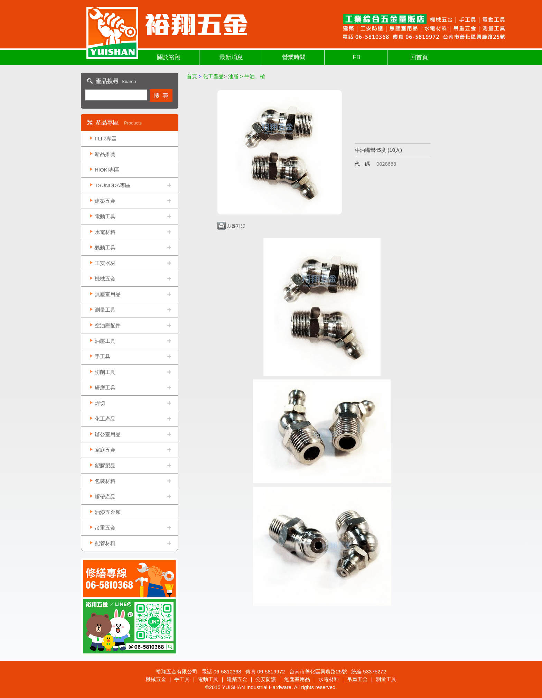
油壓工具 (105, 341)
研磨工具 (105, 388)
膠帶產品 (105, 496)
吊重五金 (105, 528)
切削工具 (105, 372)
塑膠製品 (105, 465)
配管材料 (105, 543)
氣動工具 (105, 247)
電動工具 (105, 216)
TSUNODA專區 (112, 185)
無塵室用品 (108, 294)
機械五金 (105, 279)
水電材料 (105, 232)
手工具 (102, 356)
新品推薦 (105, 154)
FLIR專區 (105, 138)
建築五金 (105, 201)
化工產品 (105, 419)
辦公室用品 (108, 434)
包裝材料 (105, 481)
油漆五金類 (108, 512)
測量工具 (105, 310)
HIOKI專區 (107, 170)
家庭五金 (105, 450)
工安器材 (105, 263)
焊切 (100, 403)
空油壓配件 (108, 325)
